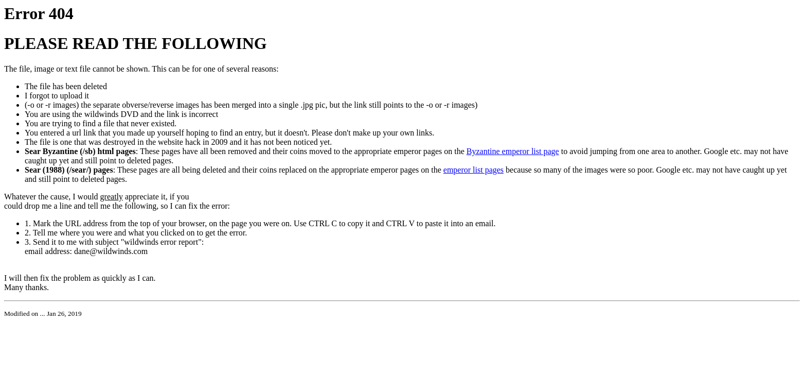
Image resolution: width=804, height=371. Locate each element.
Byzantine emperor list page (513, 151)
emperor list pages (473, 169)
